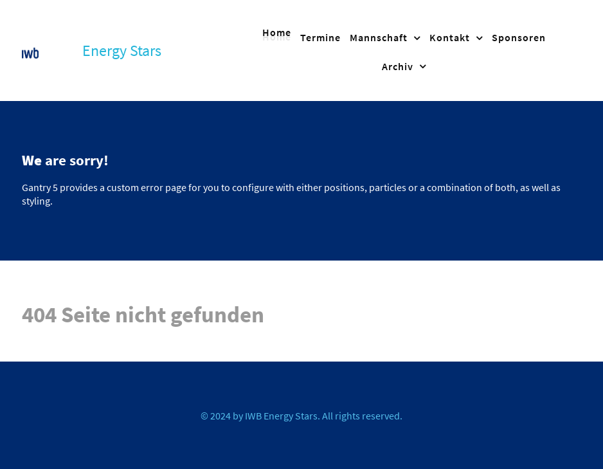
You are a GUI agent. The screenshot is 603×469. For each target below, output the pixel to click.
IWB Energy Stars (281, 415)
